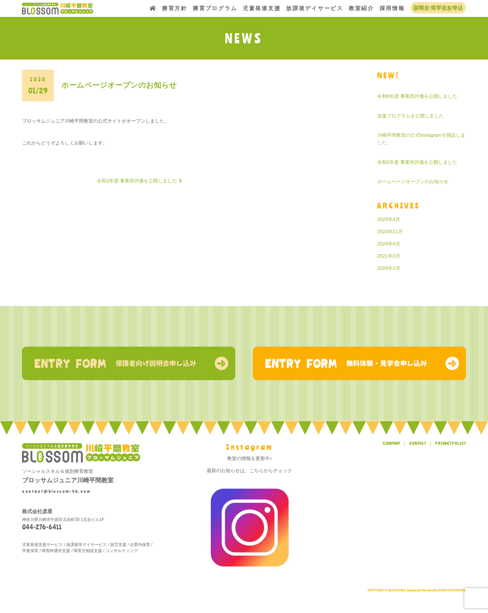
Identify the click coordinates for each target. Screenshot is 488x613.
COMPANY (391, 443)
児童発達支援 (262, 8)
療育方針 (174, 8)
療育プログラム (215, 8)
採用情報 (392, 8)
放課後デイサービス (314, 8)
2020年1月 (388, 268)
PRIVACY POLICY (450, 443)
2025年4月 (388, 219)
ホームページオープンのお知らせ (412, 181)
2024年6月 (388, 243)
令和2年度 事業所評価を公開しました (417, 162)
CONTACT (417, 443)
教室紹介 (361, 8)
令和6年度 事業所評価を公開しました (417, 96)
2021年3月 (388, 256)
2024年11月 (390, 231)
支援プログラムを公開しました (410, 115)
